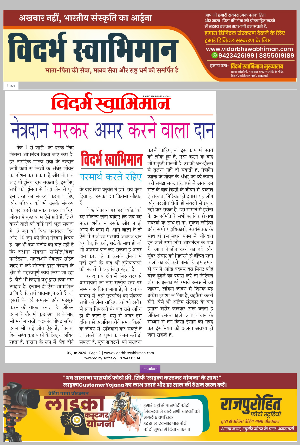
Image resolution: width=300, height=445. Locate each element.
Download (150, 369)
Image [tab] (11, 85)
